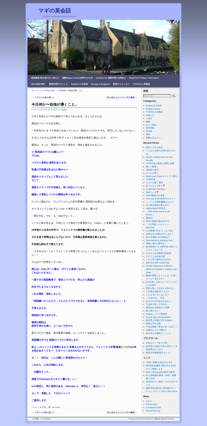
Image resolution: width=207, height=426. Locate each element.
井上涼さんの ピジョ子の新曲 (122, 97)
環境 (148, 134)
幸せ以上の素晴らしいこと (158, 333)
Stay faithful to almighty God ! (160, 240)
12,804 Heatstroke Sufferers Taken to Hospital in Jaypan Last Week (161, 269)
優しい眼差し (152, 166)
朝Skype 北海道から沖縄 (157, 307)
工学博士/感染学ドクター (158, 291)
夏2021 (149, 218)
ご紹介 (149, 118)
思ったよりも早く (155, 186)
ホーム (34, 90)
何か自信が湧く (38, 84)
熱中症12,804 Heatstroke (158, 262)
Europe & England (100, 84)
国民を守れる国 (153, 323)
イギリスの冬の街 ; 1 (43, 97)
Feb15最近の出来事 (155, 195)
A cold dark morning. (155, 189)
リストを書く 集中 (154, 182)
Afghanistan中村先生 (156, 208)
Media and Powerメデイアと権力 (161, 176)
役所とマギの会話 (154, 147)
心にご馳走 (151, 125)
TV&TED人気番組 (141, 84)
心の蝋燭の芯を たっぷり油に (160, 230)
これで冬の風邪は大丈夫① (158, 259)
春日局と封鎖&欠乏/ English (159, 320)
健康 (148, 121)
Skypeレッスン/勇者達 (156, 314)
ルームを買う (152, 173)
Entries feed (151, 404)
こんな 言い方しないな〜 (158, 294)
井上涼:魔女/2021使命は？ (158, 237)
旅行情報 (150, 128)
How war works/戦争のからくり (161, 198)
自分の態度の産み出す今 (157, 221)
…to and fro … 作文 (155, 298)
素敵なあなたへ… (154, 137)
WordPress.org (153, 410)
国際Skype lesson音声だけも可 (77, 78)
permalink (56, 407)
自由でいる (152, 192)
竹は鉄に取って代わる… (157, 304)
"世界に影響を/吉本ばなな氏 (159, 362)
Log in (149, 401)
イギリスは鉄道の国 (155, 256)
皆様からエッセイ (121, 84)
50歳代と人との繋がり (156, 330)
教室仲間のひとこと (58, 84)
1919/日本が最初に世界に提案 (160, 163)
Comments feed (153, 407)
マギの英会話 (54, 11)
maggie (63, 109)
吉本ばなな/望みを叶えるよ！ (160, 234)
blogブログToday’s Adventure (144, 78)
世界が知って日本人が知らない (160, 288)
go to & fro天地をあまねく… (159, 301)
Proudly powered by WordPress (140, 419)
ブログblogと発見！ (48, 90)
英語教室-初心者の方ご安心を (45, 78)
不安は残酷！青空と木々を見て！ (161, 327)
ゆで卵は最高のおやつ (157, 205)
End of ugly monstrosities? (158, 317)
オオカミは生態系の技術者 (158, 253)
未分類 (43, 407)
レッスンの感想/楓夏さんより (160, 202)
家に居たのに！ (153, 311)
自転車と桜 (152, 170)
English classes (153, 109)
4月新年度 (150, 179)
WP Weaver (169, 419)
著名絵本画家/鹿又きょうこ (159, 352)
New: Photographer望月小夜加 (160, 372)
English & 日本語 (79, 84)
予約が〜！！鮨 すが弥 (157, 343)
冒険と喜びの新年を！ (156, 243)
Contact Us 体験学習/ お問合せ (111, 78)
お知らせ (150, 115)
